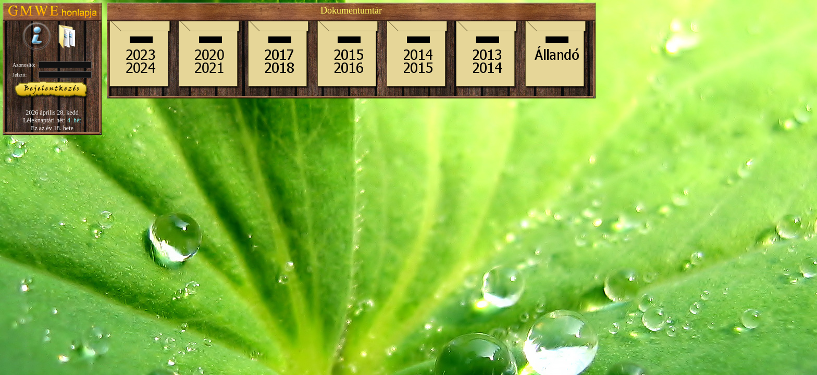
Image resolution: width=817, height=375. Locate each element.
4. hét (74, 120)
